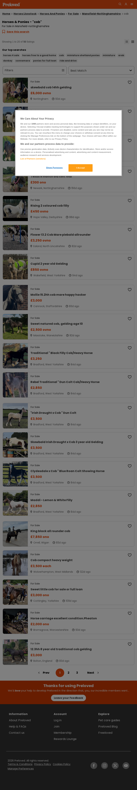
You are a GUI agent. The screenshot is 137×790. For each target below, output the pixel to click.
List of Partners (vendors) (32, 159)
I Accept (80, 168)
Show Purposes (54, 168)
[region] (68, 143)
